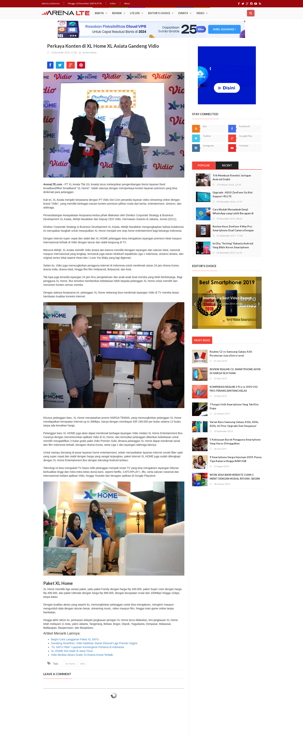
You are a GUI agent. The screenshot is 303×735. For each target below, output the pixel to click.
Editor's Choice (159, 13)
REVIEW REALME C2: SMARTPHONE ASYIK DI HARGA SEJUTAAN (235, 371)
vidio (82, 663)
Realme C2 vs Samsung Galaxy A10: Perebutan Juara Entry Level (231, 353)
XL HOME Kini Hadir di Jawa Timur (72, 650)
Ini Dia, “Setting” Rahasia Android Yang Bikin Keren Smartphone (233, 245)
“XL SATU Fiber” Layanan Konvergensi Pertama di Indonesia (87, 647)
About (127, 3)
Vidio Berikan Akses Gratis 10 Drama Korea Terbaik (82, 654)
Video (200, 13)
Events (183, 13)
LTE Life (135, 13)
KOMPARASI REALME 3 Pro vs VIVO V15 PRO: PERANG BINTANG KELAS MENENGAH (234, 390)
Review (117, 13)
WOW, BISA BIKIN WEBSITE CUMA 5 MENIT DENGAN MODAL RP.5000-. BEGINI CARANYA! (235, 478)
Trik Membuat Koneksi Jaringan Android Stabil (232, 177)
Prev (195, 303)
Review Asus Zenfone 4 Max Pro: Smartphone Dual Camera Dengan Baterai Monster (233, 230)
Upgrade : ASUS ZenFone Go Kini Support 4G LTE (233, 194)
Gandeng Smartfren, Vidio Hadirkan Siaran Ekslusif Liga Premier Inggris (94, 643)
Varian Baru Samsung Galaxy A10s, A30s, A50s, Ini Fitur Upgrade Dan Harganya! (234, 423)
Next (259, 303)
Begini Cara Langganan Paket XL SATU (75, 639)
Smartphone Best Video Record (227, 298)
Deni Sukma (90, 52)
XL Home (70, 663)
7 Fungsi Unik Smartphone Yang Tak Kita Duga (234, 406)
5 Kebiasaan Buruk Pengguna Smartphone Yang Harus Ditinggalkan (235, 441)
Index (113, 3)
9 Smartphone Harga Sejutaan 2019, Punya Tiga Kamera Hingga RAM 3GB (235, 459)
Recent (227, 165)
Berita (99, 13)
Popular (204, 165)
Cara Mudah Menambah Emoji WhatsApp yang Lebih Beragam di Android (233, 213)
